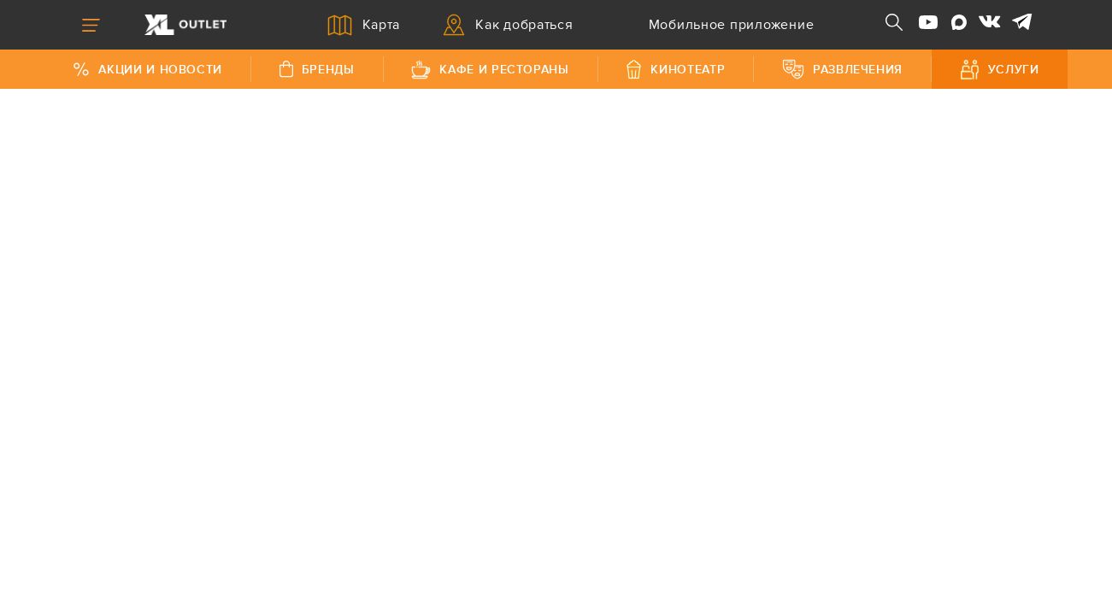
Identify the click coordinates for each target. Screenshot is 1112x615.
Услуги (999, 69)
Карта (364, 25)
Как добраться (508, 25)
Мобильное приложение (715, 25)
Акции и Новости (147, 70)
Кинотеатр (675, 69)
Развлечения (842, 69)
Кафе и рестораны (489, 69)
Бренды (317, 69)
